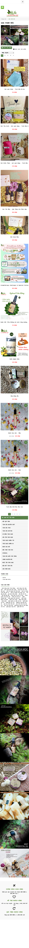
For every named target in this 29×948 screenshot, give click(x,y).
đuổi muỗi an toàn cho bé (14, 601)
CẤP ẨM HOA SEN (5, 595)
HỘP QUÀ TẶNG (6, 521)
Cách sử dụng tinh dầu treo (18, 592)
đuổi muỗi (4, 601)
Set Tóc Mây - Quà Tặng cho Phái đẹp (14, 209)
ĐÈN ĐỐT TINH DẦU (7, 565)
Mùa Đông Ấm (14, 396)
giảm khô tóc (20, 606)
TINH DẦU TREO (6, 527)
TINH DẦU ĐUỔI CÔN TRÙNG (9, 556)
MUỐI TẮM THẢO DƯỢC (8, 562)
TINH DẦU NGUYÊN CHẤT (8, 524)
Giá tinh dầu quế (8, 605)
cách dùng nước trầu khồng (8, 588)
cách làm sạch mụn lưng (10, 589)
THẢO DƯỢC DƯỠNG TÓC (8, 540)
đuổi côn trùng (13, 599)
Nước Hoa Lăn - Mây (14, 433)
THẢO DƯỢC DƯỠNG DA (8, 543)
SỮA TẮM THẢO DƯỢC (7, 537)
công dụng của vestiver (14, 598)
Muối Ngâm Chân (14, 359)
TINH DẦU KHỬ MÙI (7, 531)
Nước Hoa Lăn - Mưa (14, 470)
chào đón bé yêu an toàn (17, 595)
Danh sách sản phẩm (20, 49)
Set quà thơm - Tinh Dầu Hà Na (15, 89)
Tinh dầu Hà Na (6, 579)
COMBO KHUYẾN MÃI (7, 559)
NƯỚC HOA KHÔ (6, 546)
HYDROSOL (4, 553)
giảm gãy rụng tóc (10, 606)
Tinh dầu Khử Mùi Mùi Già (14, 507)
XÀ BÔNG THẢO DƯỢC (7, 534)
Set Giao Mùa (14, 237)
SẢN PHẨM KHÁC (6, 569)
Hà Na (4, 577)
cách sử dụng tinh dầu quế (13, 591)
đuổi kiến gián (22, 599)
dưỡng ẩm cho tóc (10, 602)
